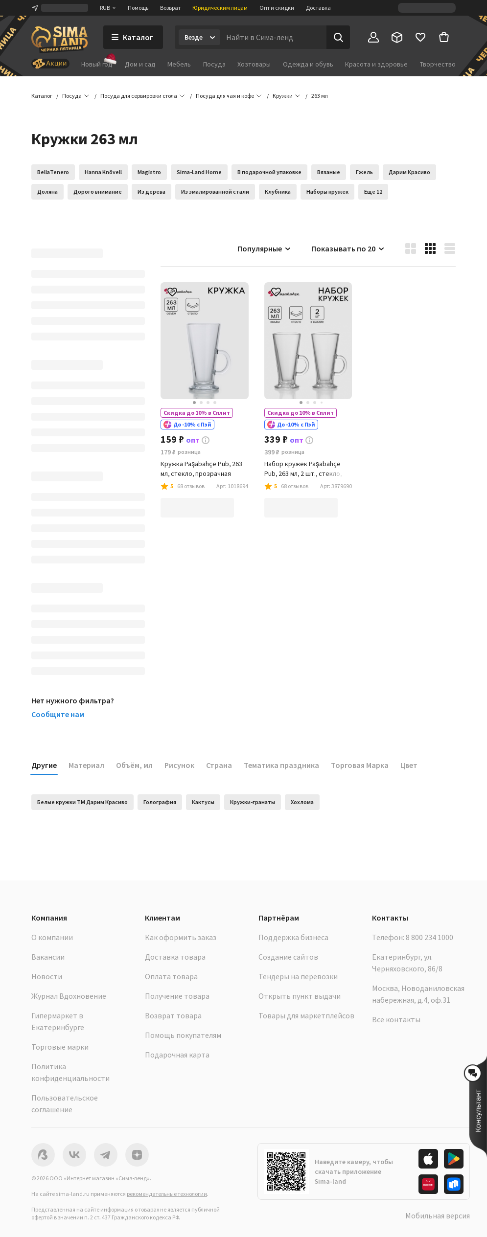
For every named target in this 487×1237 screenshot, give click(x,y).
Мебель (179, 64)
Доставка (318, 7)
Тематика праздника (281, 765)
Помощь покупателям (183, 1035)
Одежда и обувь (308, 64)
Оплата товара (171, 976)
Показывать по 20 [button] (348, 248)
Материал (86, 765)
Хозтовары (254, 64)
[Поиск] (338, 37)
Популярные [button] (264, 248)
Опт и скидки (276, 7)
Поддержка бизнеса (293, 937)
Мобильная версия (437, 1215)
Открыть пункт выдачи (299, 996)
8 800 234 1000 (429, 937)
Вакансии (48, 957)
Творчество (438, 64)
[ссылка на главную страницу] (59, 39)
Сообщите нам (57, 714)
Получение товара (177, 996)
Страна (219, 765)
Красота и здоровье (376, 64)
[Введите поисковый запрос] (273, 37)
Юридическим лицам (220, 7)
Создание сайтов (288, 957)
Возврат (170, 7)
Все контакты (396, 1019)
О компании (52, 937)
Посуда (214, 64)
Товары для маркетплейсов (306, 1015)
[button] (319, 96)
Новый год (97, 63)
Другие (44, 765)
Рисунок (179, 765)
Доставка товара (175, 957)
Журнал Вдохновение (68, 996)
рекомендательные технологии (167, 1193)
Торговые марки (60, 1047)
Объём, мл (134, 765)
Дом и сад (140, 64)
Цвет (408, 765)
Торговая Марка (360, 765)
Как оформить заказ (180, 937)
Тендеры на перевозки (298, 976)
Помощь (138, 7)
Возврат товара (173, 1015)
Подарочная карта (177, 1054)
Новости (46, 976)
